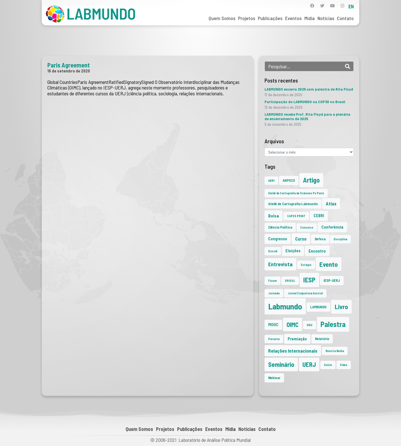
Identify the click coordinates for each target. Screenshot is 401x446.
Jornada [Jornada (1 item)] (274, 293)
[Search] (347, 66)
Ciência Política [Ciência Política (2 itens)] (280, 227)
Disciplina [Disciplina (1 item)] (340, 239)
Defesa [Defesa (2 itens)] (320, 239)
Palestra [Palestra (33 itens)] (333, 324)
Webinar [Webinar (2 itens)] (274, 377)
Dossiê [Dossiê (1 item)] (272, 251)
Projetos (246, 18)
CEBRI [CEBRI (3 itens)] (319, 215)
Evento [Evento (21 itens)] (328, 264)
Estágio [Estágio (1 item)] (306, 264)
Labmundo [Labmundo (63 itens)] (285, 306)
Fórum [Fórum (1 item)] (272, 280)
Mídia (309, 18)
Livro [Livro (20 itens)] (341, 307)
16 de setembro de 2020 (68, 70)
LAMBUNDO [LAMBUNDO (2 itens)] (318, 307)
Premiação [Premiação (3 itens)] (297, 338)
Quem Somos (222, 18)
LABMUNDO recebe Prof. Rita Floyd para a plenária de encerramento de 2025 (307, 116)
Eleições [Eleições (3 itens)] (292, 250)
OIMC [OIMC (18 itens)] (293, 324)
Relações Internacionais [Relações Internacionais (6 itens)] (292, 350)
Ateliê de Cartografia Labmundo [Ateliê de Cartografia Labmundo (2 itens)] (293, 204)
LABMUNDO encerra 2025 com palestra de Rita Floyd (309, 89)
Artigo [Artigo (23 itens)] (311, 180)
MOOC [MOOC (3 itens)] (273, 324)
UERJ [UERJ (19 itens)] (309, 364)
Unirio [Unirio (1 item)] (328, 365)
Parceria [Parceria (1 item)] (274, 339)
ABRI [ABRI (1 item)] (271, 180)
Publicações (270, 18)
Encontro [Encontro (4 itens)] (317, 250)
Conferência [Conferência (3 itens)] (332, 227)
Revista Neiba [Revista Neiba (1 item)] (335, 351)
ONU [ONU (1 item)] (309, 325)
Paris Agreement (68, 65)
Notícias (325, 18)
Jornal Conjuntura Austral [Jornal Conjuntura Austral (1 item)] (305, 293)
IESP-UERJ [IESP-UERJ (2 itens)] (332, 280)
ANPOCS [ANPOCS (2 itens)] (289, 180)
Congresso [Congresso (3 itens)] (277, 238)
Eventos (293, 18)
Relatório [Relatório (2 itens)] (322, 338)
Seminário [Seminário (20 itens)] (281, 364)
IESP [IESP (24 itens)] (309, 280)
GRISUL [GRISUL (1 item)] (290, 280)
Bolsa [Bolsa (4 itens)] (273, 215)
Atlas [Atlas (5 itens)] (331, 203)
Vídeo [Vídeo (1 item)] (343, 365)
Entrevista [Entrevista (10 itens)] (280, 264)
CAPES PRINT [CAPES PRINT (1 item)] (296, 216)
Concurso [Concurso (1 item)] (306, 227)
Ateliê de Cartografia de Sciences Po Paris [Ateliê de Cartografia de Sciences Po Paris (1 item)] (296, 193)
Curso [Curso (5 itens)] (301, 238)
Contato (345, 18)
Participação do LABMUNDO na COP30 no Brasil (305, 101)
